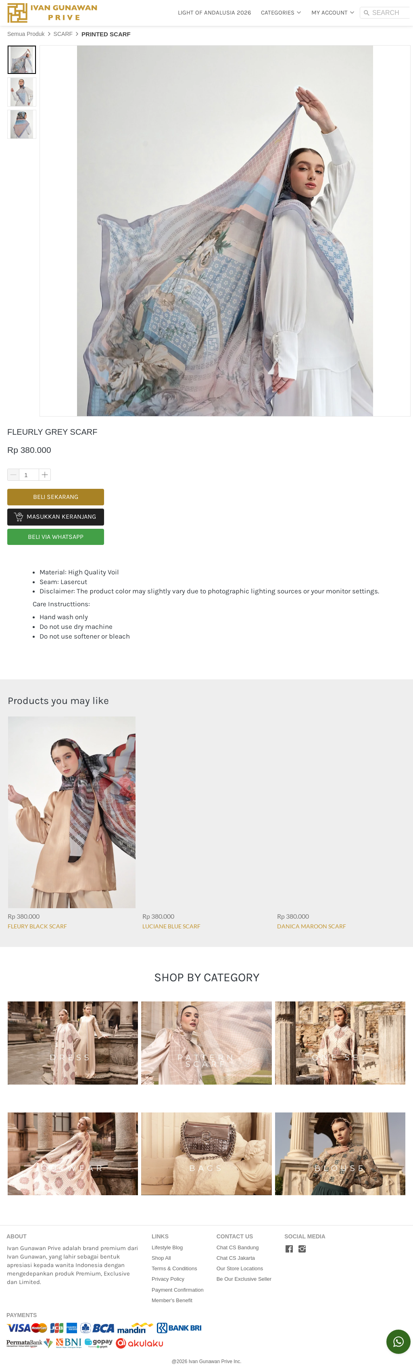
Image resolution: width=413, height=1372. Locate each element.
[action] (398, 1342)
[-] (289, 1249)
